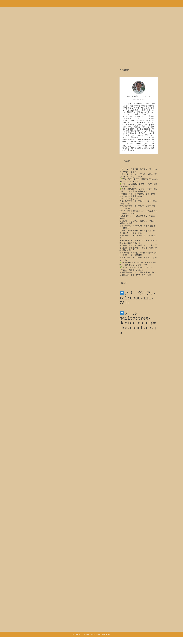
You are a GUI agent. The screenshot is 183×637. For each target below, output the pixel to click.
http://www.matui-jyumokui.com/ (68, 534)
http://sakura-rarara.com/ (61, 541)
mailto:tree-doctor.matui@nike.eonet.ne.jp (138, 330)
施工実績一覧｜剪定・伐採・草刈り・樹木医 (138, 245)
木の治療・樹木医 (35, 75)
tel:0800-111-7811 (80, 516)
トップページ (38, 550)
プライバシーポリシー (129, 199)
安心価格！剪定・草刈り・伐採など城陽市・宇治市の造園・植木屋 (91, 2)
